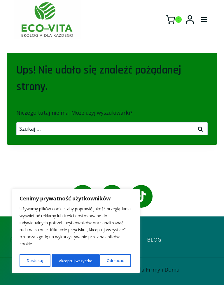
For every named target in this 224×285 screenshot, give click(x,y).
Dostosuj (34, 260)
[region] (76, 232)
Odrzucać (67, 260)
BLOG (154, 239)
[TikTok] (141, 196)
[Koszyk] (174, 19)
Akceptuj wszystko (108, 260)
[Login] (190, 19)
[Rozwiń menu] (204, 19)
